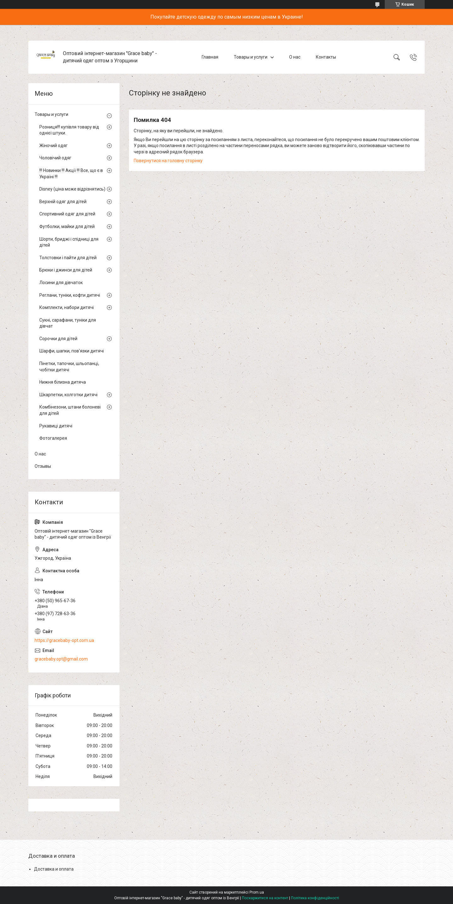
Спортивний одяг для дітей (67, 213)
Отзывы (43, 466)
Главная (210, 57)
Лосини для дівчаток (61, 282)
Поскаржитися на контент (265, 898)
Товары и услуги (250, 57)
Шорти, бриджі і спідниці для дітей (68, 242)
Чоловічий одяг (55, 157)
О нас (294, 57)
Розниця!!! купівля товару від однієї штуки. (69, 130)
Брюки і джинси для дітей (65, 269)
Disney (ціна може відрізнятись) (72, 189)
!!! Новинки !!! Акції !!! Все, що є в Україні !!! (71, 173)
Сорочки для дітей (58, 338)
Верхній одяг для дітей (63, 201)
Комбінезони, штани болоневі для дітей (70, 410)
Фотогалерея (53, 438)
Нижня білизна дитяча (62, 382)
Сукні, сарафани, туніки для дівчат (67, 323)
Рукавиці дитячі (55, 425)
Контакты (326, 57)
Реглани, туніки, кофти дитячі (69, 295)
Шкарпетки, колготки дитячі (68, 394)
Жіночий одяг (53, 145)
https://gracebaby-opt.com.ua (64, 640)
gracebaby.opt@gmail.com (61, 658)
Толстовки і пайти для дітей (68, 257)
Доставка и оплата (54, 869)
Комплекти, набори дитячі (66, 307)
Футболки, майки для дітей (67, 226)
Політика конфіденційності (315, 898)
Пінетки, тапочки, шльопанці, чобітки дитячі (69, 366)
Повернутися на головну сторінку (168, 160)
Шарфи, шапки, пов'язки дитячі (71, 350)
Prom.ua (256, 892)
